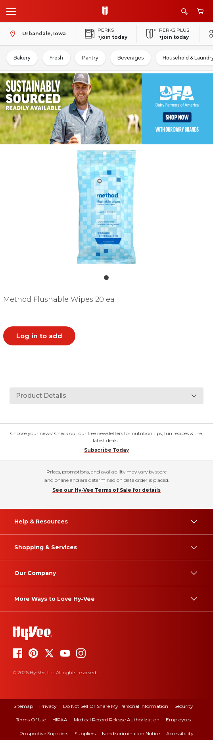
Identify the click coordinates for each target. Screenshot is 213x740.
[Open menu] (11, 11)
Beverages (130, 58)
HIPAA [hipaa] (59, 720)
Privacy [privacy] (48, 706)
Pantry (90, 58)
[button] (106, 209)
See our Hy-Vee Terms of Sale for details (106, 490)
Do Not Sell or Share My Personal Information (115, 706)
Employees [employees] (178, 720)
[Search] (184, 11)
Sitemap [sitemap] (23, 706)
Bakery (22, 58)
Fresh (56, 58)
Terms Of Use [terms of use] (31, 720)
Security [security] (184, 706)
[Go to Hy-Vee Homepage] (107, 11)
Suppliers (85, 733)
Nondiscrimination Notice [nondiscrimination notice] (131, 733)
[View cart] (200, 11)
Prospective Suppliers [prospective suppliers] (43, 733)
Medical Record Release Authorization (116, 720)
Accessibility (180, 733)
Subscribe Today (106, 450)
